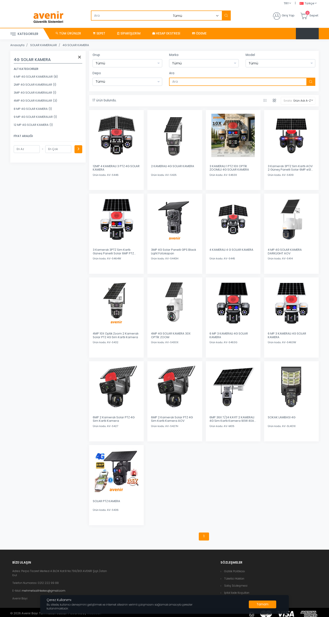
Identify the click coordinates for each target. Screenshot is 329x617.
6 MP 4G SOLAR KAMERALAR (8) (36, 77)
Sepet (99, 33)
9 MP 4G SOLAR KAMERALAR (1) (35, 117)
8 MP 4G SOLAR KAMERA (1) (33, 109)
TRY (286, 3)
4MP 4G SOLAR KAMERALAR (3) (35, 101)
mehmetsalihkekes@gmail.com (43, 591)
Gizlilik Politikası (234, 571)
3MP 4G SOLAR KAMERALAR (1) (35, 93)
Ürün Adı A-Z (302, 101)
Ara (171, 73)
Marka (173, 55)
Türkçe (307, 3)
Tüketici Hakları (234, 578)
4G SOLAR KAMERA (76, 45)
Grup (96, 55)
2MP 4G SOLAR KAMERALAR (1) (35, 85)
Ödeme (199, 33)
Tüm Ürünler (68, 33)
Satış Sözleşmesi (235, 586)
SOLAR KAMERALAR (43, 45)
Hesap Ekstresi (166, 33)
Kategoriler (24, 34)
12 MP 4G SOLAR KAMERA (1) (33, 125)
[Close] (262, 604)
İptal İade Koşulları (236, 593)
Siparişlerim (129, 33)
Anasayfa (17, 45)
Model (250, 55)
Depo (97, 73)
